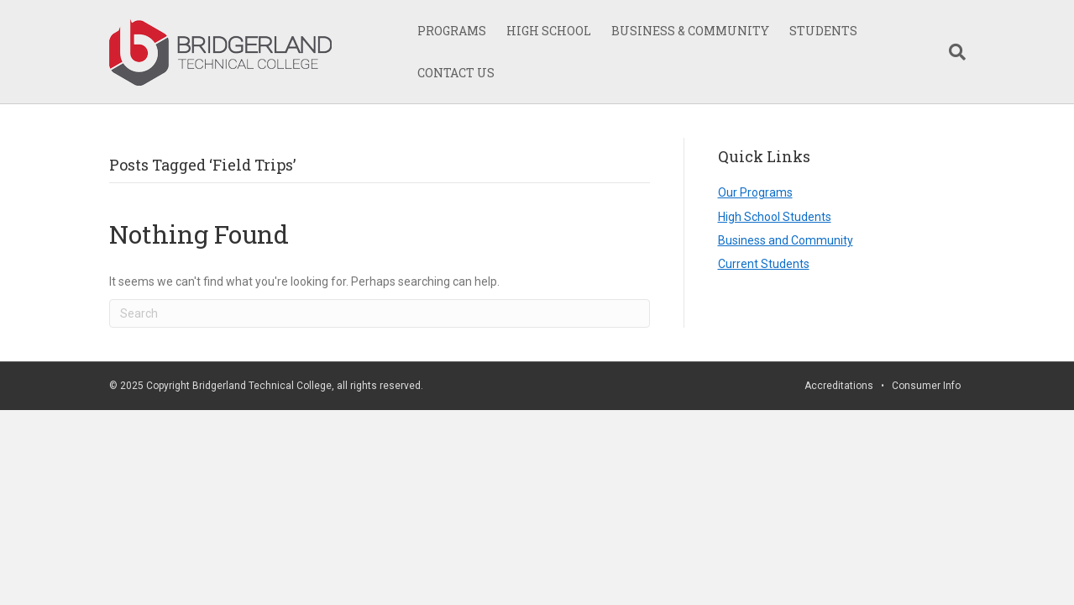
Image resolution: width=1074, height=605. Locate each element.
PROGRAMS (451, 31)
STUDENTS (823, 31)
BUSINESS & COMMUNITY (690, 31)
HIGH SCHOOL (548, 31)
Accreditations (838, 386)
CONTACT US (456, 73)
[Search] (952, 52)
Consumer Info (926, 386)
